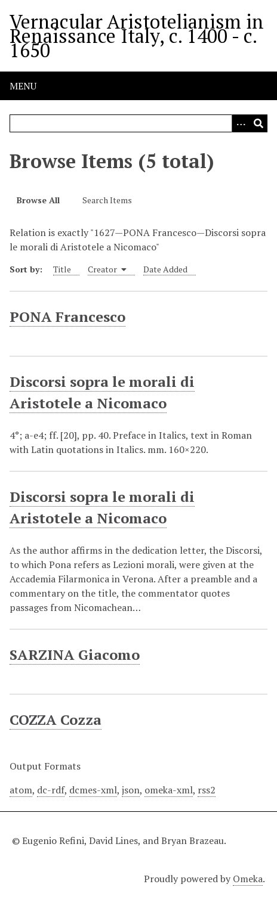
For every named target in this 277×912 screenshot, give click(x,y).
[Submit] (258, 123)
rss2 (207, 789)
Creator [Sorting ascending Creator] (107, 269)
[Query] (138, 123)
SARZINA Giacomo (75, 654)
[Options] (241, 123)
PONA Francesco (67, 316)
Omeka (248, 878)
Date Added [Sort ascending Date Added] (165, 269)
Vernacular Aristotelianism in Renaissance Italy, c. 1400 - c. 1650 (137, 36)
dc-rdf (50, 789)
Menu (23, 85)
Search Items (107, 200)
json (131, 789)
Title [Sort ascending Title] (62, 269)
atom (21, 789)
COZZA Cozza (55, 719)
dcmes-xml (93, 789)
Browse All (38, 200)
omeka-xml (168, 789)
